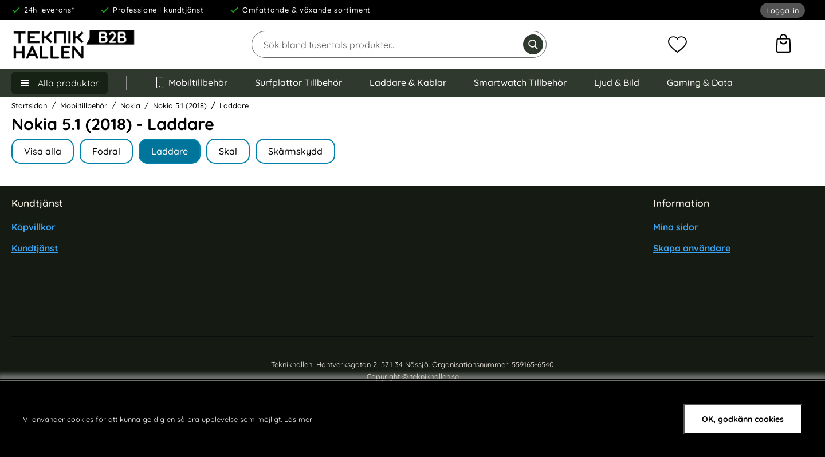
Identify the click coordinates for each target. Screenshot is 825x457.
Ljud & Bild (616, 82)
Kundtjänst (34, 248)
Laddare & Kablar (408, 82)
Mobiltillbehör (190, 82)
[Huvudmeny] (59, 83)
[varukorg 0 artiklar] (783, 44)
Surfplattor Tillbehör (298, 82)
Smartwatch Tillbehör (520, 82)
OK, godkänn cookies (743, 419)
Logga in (782, 10)
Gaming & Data (700, 82)
